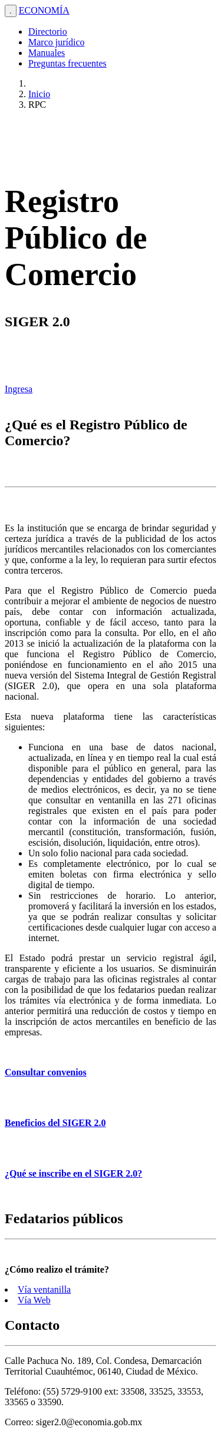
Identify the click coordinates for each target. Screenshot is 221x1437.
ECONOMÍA (44, 10)
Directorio (47, 32)
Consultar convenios (46, 1072)
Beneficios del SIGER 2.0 (55, 1123)
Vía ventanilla (44, 1289)
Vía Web (34, 1300)
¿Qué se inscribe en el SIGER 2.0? (73, 1173)
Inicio (39, 94)
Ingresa (18, 389)
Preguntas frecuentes (67, 63)
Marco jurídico (56, 42)
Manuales (46, 53)
